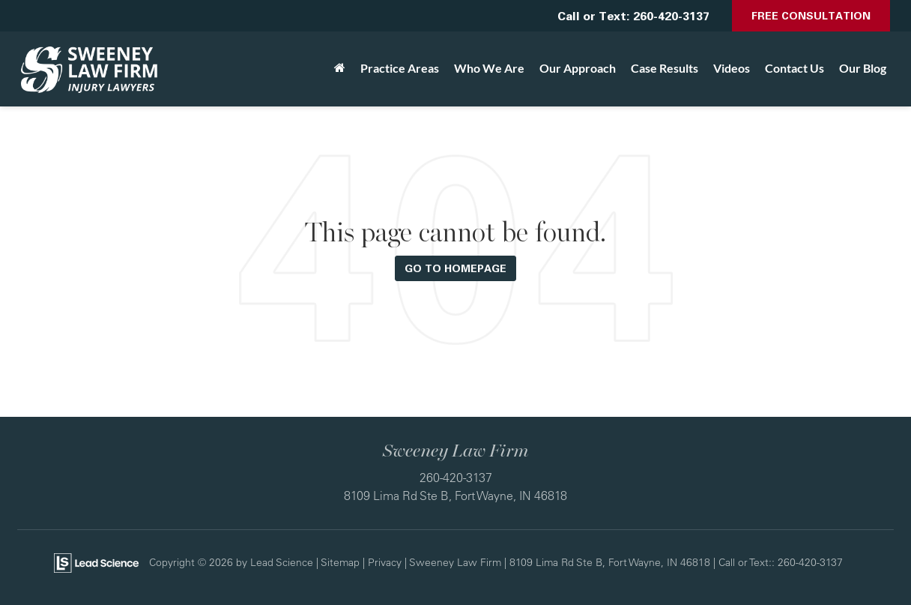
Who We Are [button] (489, 68)
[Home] (340, 68)
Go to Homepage (455, 268)
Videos (731, 68)
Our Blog (862, 68)
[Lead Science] (96, 561)
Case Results (664, 68)
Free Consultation (811, 15)
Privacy (385, 562)
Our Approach (577, 68)
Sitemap (340, 562)
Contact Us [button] (794, 68)
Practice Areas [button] (399, 68)
